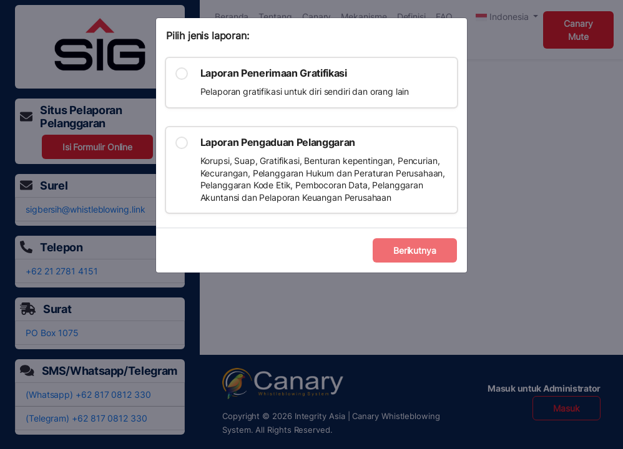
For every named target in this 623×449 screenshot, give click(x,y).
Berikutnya (414, 250)
